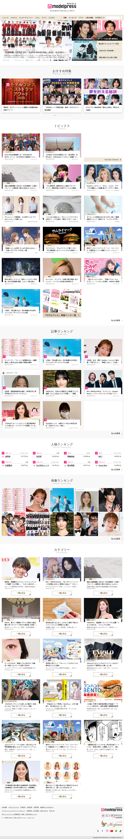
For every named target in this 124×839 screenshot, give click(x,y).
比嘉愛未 (8, 465)
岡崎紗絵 (70, 456)
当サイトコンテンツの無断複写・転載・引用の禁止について (19, 814)
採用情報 (36, 807)
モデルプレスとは (13, 807)
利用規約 (23, 807)
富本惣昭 (70, 465)
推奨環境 (29, 807)
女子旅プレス (100, 18)
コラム (37, 18)
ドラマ (81, 18)
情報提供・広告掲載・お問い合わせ (37, 811)
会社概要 (4, 807)
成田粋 (7, 456)
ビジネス (52, 18)
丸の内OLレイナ (42, 465)
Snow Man (102, 465)
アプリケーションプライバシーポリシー (13, 811)
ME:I (100, 456)
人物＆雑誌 (89, 18)
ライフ (44, 18)
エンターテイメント (26, 18)
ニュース (5, 18)
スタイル (14, 18)
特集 (65, 18)
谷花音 (39, 456)
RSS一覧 (52, 811)
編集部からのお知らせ (46, 807)
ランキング (72, 18)
